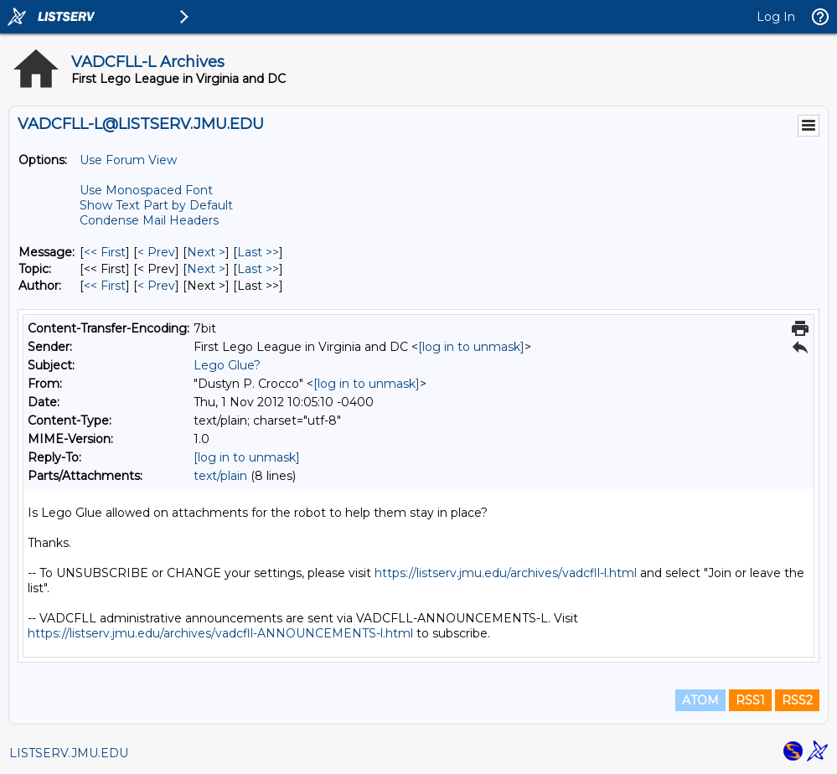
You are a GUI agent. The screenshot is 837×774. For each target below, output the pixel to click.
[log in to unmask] (471, 346)
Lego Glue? (227, 365)
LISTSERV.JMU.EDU (68, 753)
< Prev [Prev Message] (156, 252)
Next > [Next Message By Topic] (206, 268)
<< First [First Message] (105, 252)
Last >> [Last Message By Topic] (258, 268)
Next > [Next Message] (206, 252)
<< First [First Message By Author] (105, 285)
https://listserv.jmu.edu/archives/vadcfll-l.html (506, 572)
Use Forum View (128, 160)
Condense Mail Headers (149, 220)
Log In (776, 16)
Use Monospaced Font (146, 190)
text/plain (220, 475)
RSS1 (750, 700)
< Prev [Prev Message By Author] (156, 285)
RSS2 (797, 700)
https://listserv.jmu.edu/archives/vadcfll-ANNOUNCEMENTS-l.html (220, 633)
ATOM (700, 700)
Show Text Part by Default (156, 205)
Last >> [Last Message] (258, 252)
